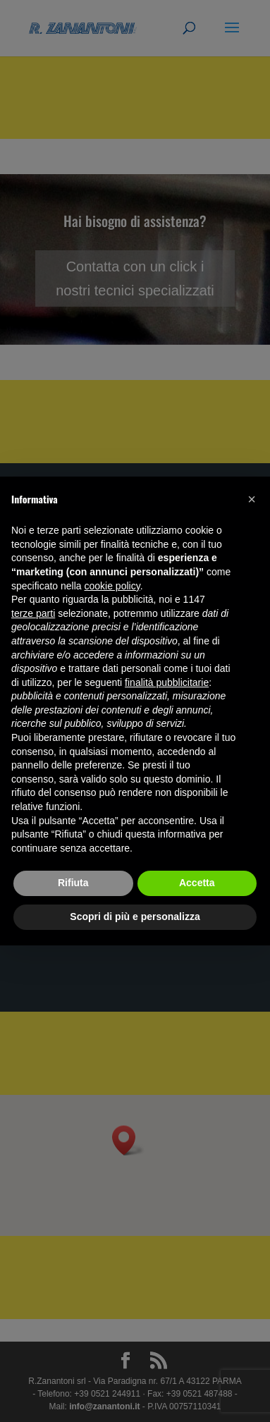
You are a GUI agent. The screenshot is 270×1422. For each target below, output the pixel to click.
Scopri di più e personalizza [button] (135, 916)
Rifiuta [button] (73, 882)
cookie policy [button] (112, 586)
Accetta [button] (197, 882)
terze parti (33, 613)
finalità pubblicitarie (167, 682)
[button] (251, 499)
